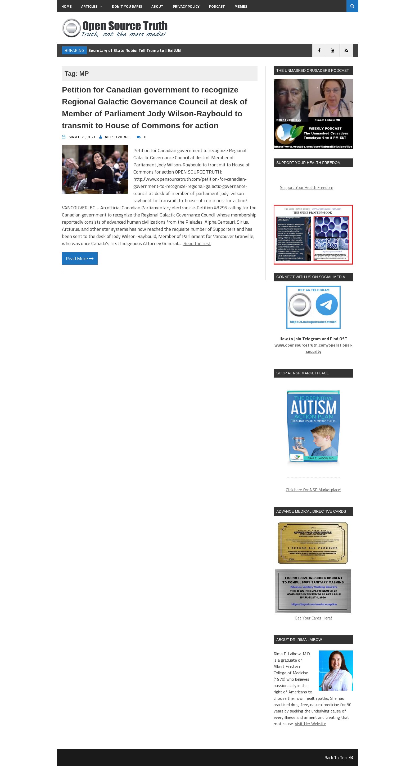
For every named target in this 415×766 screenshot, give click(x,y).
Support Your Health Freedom (306, 187)
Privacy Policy (186, 6)
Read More (80, 258)
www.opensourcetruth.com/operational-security (313, 348)
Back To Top (338, 757)
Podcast (217, 6)
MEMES (240, 6)
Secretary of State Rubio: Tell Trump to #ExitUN (134, 50)
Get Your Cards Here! (313, 570)
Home (66, 6)
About (157, 6)
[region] (313, 430)
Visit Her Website (310, 723)
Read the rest (197, 243)
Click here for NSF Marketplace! (313, 489)
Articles (91, 6)
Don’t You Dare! (127, 6)
